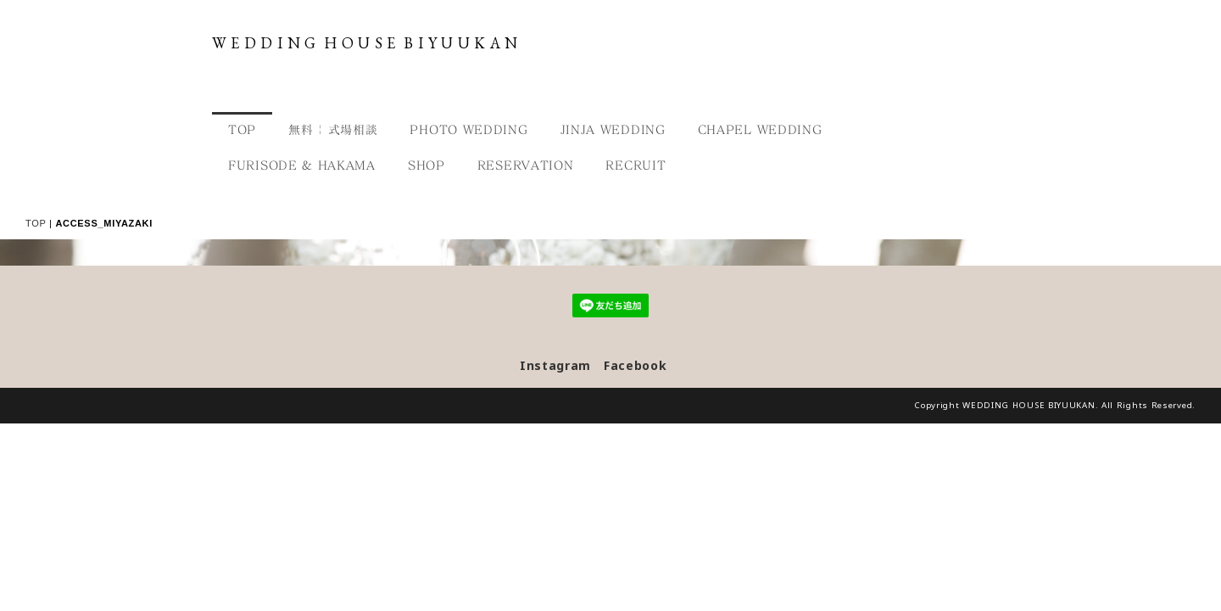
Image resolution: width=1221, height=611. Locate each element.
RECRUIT (635, 165)
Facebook (635, 552)
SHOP (426, 165)
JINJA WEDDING (613, 129)
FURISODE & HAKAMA (302, 165)
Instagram (555, 552)
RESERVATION (525, 165)
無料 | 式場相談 (332, 129)
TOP (242, 129)
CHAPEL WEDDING (760, 129)
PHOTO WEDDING (468, 129)
